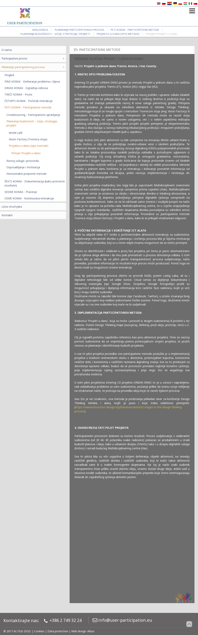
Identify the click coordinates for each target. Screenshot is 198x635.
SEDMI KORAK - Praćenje (20, 192)
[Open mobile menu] (191, 10)
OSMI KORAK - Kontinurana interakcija (29, 198)
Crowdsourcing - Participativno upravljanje (33, 115)
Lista (12, 206)
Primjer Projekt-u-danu (25, 153)
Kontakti (7, 215)
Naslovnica (40, 30)
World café (15, 133)
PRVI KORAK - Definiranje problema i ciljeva (32, 81)
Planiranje (79, 30)
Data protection (57, 631)
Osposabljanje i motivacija (23, 167)
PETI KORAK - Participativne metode (135, 30)
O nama (7, 50)
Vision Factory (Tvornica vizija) (28, 139)
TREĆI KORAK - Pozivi (18, 94)
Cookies (39, 631)
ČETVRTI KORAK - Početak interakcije (28, 101)
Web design (78, 631)
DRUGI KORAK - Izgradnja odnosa (26, 88)
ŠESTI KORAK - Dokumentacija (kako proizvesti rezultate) (34, 183)
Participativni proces (14, 58)
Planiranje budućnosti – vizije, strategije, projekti (55, 34)
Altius (90, 631)
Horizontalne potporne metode (26, 174)
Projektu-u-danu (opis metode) (118, 34)
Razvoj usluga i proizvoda (22, 161)
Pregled (9, 75)
